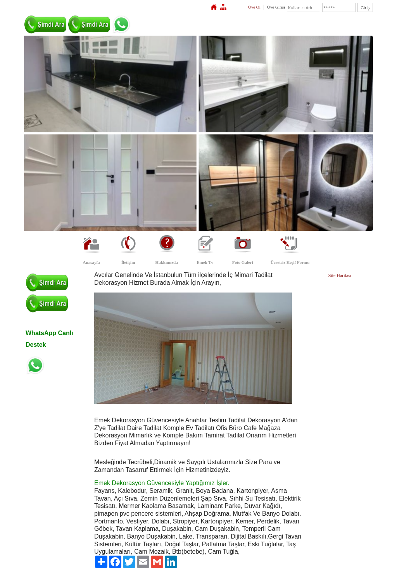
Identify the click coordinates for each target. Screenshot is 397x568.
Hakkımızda (166, 262)
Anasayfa (91, 262)
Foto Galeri (242, 262)
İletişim (128, 262)
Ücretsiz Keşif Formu (290, 262)
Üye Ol (254, 7)
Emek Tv (205, 262)
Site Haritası (340, 275)
